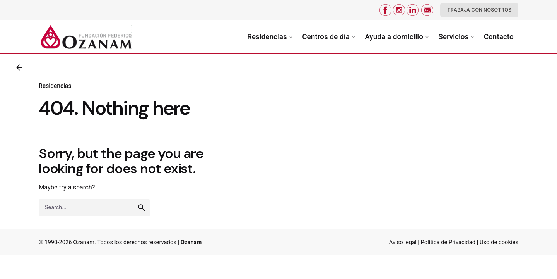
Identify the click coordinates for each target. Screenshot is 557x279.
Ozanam (83, 242)
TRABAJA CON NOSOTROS (479, 10)
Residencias (55, 86)
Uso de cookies (499, 242)
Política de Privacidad (448, 242)
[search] (141, 213)
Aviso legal (403, 242)
